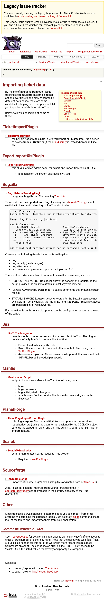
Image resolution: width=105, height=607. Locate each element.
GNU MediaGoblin (80, 601)
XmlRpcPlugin (38, 466)
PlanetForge (70, 108)
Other (66, 116)
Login (12, 51)
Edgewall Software (36, 604)
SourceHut (56, 28)
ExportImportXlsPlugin (75, 98)
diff (50, 69)
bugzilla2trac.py (76, 202)
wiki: (4, 62)
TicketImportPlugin (73, 95)
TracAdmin (51, 575)
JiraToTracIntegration (19, 340)
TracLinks (60, 196)
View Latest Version (71, 62)
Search (96, 57)
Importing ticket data (71, 92)
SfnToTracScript (16, 486)
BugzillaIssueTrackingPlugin (23, 193)
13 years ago (39, 69)
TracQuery (52, 579)
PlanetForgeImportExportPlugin (25, 425)
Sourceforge (70, 113)
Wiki (27, 57)
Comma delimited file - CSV (79, 119)
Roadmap (58, 57)
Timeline (41, 57)
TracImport (13, 62)
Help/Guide (41, 51)
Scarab (67, 111)
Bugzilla (68, 100)
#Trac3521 (88, 489)
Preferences (25, 51)
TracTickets (39, 579)
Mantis (67, 106)
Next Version (92, 62)
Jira (65, 103)
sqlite (74, 524)
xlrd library (59, 142)
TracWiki (69, 588)
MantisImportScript (18, 384)
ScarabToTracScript (18, 457)
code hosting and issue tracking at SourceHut (44, 16)
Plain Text (52, 597)
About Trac (56, 51)
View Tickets (77, 57)
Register (70, 51)
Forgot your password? (90, 51)
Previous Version (47, 62)
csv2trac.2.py (19, 544)
